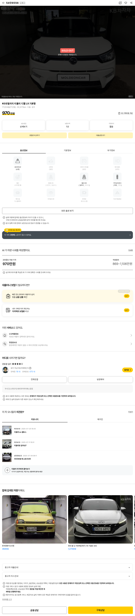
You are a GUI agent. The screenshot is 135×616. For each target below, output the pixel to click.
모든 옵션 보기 (67, 211)
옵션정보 (24, 150)
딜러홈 (126, 370)
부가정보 (111, 150)
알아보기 (67, 296)
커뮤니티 (34, 419)
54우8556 (16, 2)
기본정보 (67, 150)
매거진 (100, 419)
